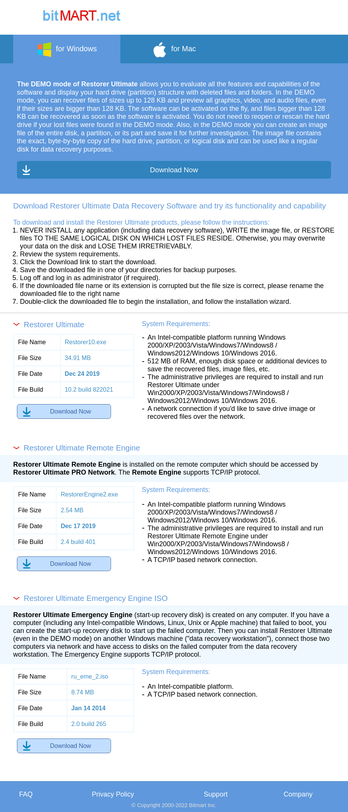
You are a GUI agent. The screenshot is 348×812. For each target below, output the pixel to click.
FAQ (26, 794)
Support (216, 794)
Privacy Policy (113, 794)
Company (298, 794)
